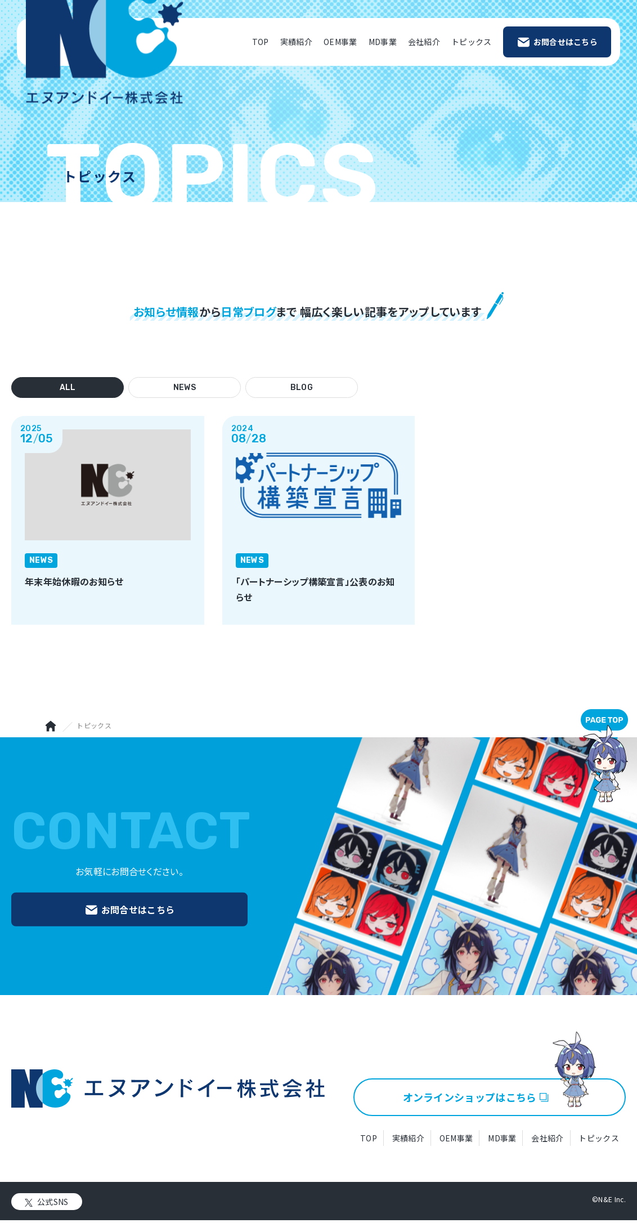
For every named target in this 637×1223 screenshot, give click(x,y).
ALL (68, 387)
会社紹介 (424, 41)
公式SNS (53, 1203)
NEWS (184, 387)
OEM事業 (340, 41)
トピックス (471, 41)
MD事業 (383, 41)
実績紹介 (296, 41)
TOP (260, 41)
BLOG (301, 387)
